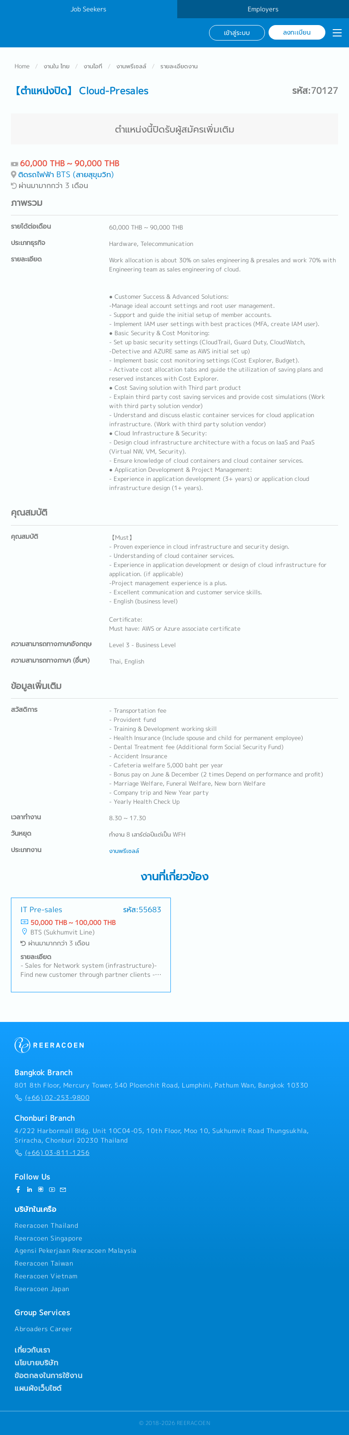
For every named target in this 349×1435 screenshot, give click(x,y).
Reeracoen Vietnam (46, 1276)
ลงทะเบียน (297, 32)
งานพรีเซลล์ (131, 66)
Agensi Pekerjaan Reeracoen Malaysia (76, 1250)
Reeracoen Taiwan (44, 1263)
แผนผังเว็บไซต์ (38, 1388)
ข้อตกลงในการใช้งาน (48, 1375)
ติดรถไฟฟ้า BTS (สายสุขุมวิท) (66, 174)
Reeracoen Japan (42, 1288)
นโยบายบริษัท (36, 1362)
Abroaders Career (43, 1328)
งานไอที (93, 66)
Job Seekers (88, 9)
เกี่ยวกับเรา (32, 1349)
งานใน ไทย (57, 66)
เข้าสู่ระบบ (237, 32)
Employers (263, 9)
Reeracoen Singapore (49, 1238)
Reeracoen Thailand (46, 1225)
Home (22, 66)
